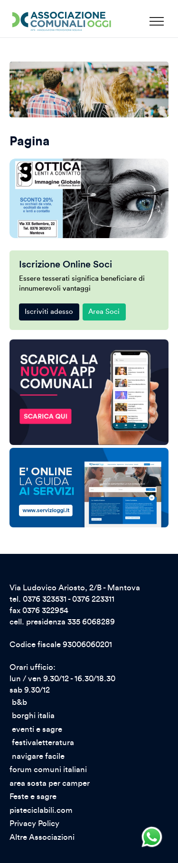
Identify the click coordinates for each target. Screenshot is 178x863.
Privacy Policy (34, 823)
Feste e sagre (32, 797)
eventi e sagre (37, 729)
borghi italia (33, 716)
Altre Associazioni (42, 837)
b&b (19, 702)
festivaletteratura (43, 743)
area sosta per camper (49, 783)
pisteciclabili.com (41, 810)
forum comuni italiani (48, 770)
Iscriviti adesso (49, 311)
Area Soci (104, 311)
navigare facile (38, 756)
